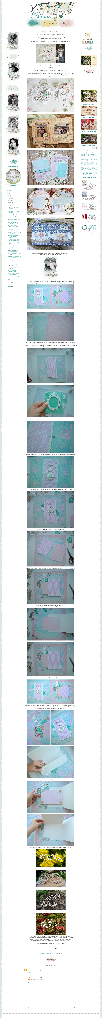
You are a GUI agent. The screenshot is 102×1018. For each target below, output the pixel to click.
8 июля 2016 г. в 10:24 (46, 977)
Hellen (50, 113)
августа (9, 204)
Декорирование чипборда (85, 155)
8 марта (94, 152)
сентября (10, 202)
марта (9, 284)
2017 (8, 193)
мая (9, 281)
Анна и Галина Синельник (51, 149)
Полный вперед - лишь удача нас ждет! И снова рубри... (14, 240)
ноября (9, 198)
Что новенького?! (88, 176)
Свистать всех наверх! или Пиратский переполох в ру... (14, 251)
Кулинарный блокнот (84, 159)
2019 (8, 190)
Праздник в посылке (89, 163)
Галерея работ (93, 154)
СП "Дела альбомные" (89, 164)
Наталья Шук (51, 187)
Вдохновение (85, 154)
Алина (50, 76)
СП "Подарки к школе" (90, 167)
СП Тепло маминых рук (89, 173)
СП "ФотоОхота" (92, 169)
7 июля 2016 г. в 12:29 (42, 968)
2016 (8, 195)
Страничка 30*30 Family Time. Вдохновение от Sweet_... (14, 226)
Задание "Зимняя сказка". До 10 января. (92, 215)
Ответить (30, 972)
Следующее (27, 1007)
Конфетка (86, 158)
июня (9, 279)
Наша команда (84, 162)
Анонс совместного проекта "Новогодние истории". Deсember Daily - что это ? (92, 227)
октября (9, 200)
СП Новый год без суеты (86, 172)
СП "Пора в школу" (93, 168)
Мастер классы (93, 159)
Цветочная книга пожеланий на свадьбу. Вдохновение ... (14, 257)
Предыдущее (74, 1007)
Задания (86, 156)
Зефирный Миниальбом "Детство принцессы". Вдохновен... (13, 236)
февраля (10, 286)
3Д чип (88, 152)
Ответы (30, 975)
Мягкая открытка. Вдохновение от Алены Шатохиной (14, 217)
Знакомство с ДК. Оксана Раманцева (13, 208)
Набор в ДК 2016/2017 (12, 230)
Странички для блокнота (92, 174)
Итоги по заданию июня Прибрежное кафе (12, 271)
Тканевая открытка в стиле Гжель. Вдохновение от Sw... (14, 260)
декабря (10, 197)
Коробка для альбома (93, 158)
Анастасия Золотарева (33, 968)
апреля (9, 282)
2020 (8, 188)
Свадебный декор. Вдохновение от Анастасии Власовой (14, 211)
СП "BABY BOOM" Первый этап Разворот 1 (92, 193)
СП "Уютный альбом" (85, 169)
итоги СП (82, 158)
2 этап (82, 152)
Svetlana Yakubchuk (35, 977)
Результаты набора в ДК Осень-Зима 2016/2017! (13, 223)
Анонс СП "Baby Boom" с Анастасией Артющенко (92, 182)
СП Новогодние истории (91, 170)
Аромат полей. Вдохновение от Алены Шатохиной (14, 233)
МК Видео (83, 160)
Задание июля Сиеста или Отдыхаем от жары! (13, 274)
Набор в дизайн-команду (91, 160)
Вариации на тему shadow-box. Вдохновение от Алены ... (14, 229)
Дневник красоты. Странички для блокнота (92, 204)
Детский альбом (94, 155)
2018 (8, 192)
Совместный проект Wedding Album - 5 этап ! (14, 265)
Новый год (91, 162)
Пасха (84, 163)
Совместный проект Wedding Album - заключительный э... (14, 248)
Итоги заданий (93, 156)
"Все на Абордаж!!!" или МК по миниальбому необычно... (14, 245)
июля (9, 205)
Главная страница (50, 1007)
